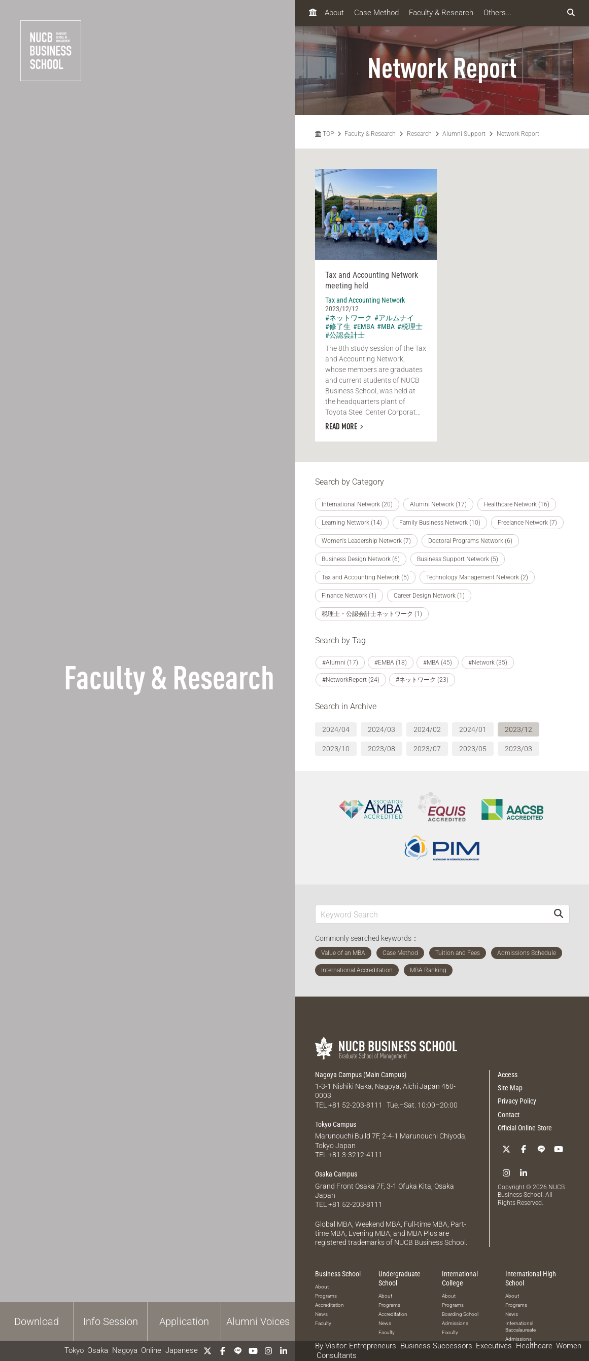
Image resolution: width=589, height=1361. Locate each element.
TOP (324, 133)
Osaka (97, 1350)
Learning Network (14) (352, 522)
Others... (497, 12)
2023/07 (427, 749)
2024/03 (381, 729)
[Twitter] (207, 1351)
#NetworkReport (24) (350, 679)
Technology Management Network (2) (477, 577)
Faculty (323, 1322)
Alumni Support (464, 133)
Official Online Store (525, 1128)
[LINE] (238, 1351)
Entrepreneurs (372, 1345)
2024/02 (427, 729)
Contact (508, 1115)
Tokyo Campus (335, 1124)
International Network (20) (357, 504)
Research (419, 133)
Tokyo (74, 1350)
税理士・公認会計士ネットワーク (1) (372, 613)
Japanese (181, 1350)
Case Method (376, 12)
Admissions (455, 1323)
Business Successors (436, 1345)
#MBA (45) (437, 662)
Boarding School (460, 1313)
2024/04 (336, 729)
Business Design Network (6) (361, 559)
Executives (494, 1345)
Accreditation (329, 1304)
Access (507, 1075)
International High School (530, 1277)
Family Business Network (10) (439, 522)
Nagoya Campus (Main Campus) (360, 1075)
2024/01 (473, 729)
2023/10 (336, 749)
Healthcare (534, 1345)
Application (184, 1321)
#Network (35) (487, 662)
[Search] (558, 914)
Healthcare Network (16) (516, 504)
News (321, 1313)
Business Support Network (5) (457, 559)
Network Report (518, 133)
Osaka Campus (336, 1173)
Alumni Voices (258, 1321)
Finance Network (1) (349, 595)
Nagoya (124, 1350)
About (334, 12)
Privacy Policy (517, 1101)
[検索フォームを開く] (571, 13)
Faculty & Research (441, 12)
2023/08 (381, 749)
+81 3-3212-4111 (355, 1154)
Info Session (110, 1321)
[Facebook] (222, 1351)
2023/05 (473, 749)
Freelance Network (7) (527, 522)
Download (36, 1321)
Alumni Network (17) (438, 504)
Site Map (510, 1088)
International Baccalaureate (520, 1326)
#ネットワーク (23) (422, 679)
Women (568, 1345)
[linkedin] (283, 1351)
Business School (338, 1273)
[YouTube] (253, 1351)
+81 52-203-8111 (355, 1105)
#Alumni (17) (340, 662)
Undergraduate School (399, 1277)
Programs (326, 1295)
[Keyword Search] (432, 914)
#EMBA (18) (390, 662)
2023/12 (518, 729)
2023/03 (518, 749)
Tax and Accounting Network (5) (365, 577)
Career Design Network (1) (429, 595)
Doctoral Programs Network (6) (470, 540)
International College (460, 1277)
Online (151, 1350)
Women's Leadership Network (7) (366, 540)
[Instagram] (268, 1351)
